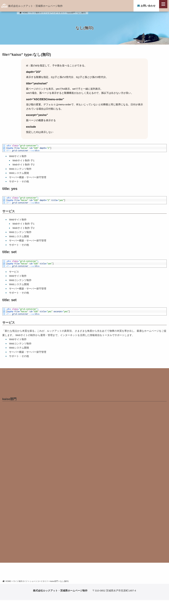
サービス (8, 211)
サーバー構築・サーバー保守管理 (27, 177)
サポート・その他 (19, 181)
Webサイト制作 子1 (23, 160)
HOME (23, 13)
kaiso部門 (9, 400)
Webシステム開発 (19, 173)
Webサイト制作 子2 (23, 164)
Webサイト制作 (18, 156)
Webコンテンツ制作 (20, 168)
